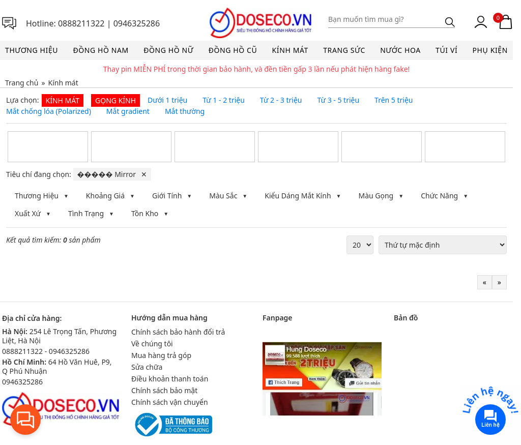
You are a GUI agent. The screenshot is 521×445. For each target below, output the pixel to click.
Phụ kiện (490, 50)
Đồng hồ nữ (168, 50)
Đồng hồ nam (100, 50)
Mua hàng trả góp (161, 355)
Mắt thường (185, 111)
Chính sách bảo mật (164, 390)
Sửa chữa (146, 367)
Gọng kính (115, 100)
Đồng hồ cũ (233, 50)
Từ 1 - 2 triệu (223, 100)
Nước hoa (400, 50)
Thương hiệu (31, 50)
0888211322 (81, 23)
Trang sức (344, 50)
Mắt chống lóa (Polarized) (48, 111)
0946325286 (136, 23)
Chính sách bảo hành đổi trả (178, 332)
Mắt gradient (128, 111)
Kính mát (290, 50)
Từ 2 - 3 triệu (281, 100)
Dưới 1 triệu (167, 100)
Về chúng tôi (152, 343)
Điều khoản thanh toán (169, 378)
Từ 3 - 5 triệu (338, 100)
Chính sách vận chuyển (169, 402)
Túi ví (446, 50)
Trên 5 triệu (393, 100)
